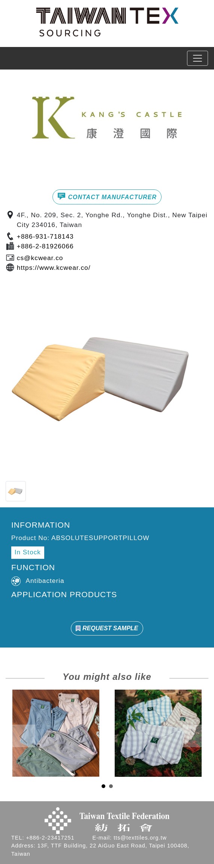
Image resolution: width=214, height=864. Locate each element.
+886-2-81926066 (45, 246)
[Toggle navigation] (197, 58)
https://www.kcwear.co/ (54, 267)
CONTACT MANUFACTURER (107, 196)
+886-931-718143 (45, 236)
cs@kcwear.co (40, 258)
